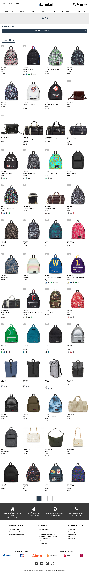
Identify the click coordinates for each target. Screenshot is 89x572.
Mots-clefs (71, 536)
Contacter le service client (16, 534)
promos (53, 11)
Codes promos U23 (44, 538)
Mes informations (14, 529)
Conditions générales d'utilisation (48, 536)
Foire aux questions (74, 532)
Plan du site (71, 538)
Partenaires (42, 532)
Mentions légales (60, 570)
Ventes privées (43, 543)
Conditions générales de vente (47, 534)
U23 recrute (42, 541)
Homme (22, 11)
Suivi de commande (14, 532)
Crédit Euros (71, 529)
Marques (81, 11)
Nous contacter (17, 3)
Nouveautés (9, 11)
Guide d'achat (72, 534)
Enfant (42, 11)
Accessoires (67, 11)
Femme (32, 11)
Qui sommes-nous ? (44, 529)
